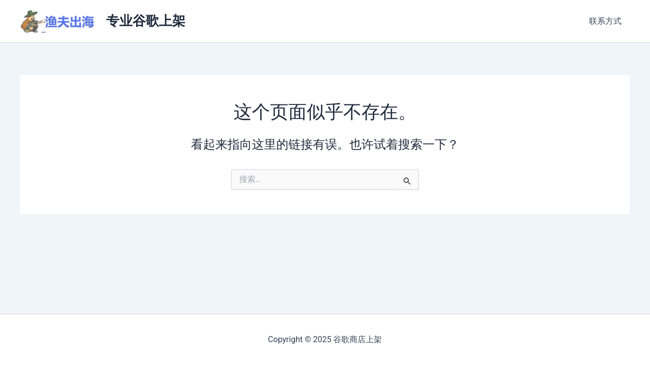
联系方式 (605, 21)
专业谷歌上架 (145, 20)
